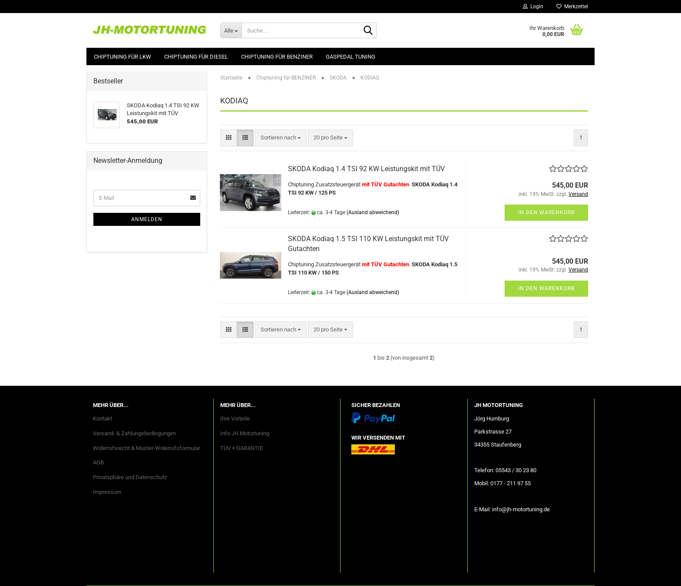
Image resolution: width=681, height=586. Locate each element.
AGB (98, 462)
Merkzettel (572, 6)
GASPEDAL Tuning (350, 56)
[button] (228, 137)
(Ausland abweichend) (373, 212)
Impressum (107, 492)
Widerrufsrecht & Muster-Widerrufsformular (146, 448)
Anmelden (146, 219)
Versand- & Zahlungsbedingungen (134, 433)
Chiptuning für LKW (122, 56)
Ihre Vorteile (235, 418)
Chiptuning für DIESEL (196, 56)
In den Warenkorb (546, 212)
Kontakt (102, 418)
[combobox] (281, 137)
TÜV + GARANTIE (241, 448)
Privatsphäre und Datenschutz (130, 477)
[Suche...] (230, 30)
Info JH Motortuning (244, 433)
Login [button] (533, 6)
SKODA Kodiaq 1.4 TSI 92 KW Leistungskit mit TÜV (366, 169)
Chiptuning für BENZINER (277, 56)
